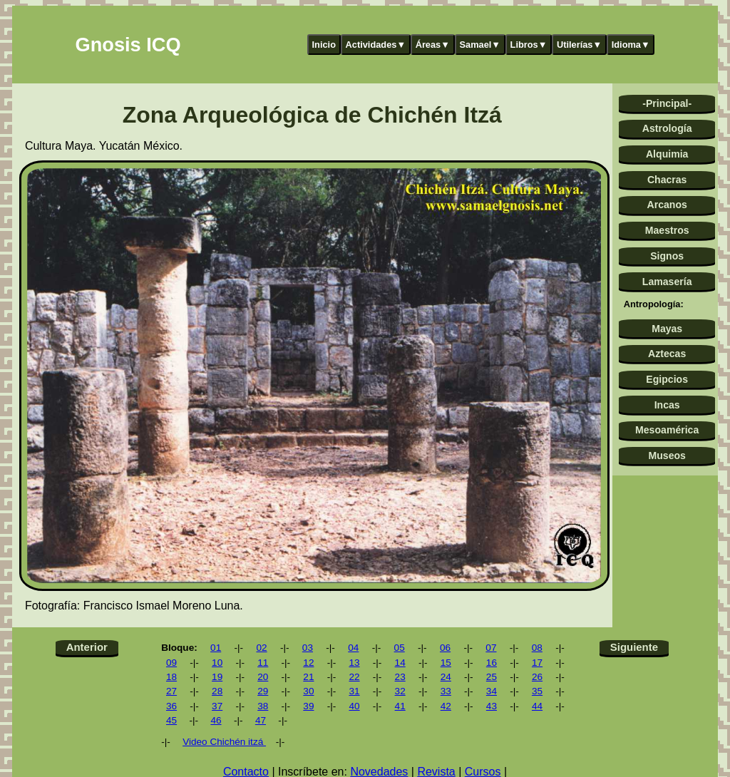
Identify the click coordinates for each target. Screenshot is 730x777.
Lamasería (667, 281)
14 (400, 662)
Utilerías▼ (579, 44)
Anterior (87, 647)
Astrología (667, 128)
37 (217, 706)
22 (354, 676)
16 (491, 662)
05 (399, 647)
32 (400, 691)
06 (445, 647)
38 (262, 706)
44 (537, 706)
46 (215, 720)
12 (308, 662)
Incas (667, 405)
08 (537, 647)
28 (217, 691)
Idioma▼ (631, 44)
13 (354, 662)
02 (261, 647)
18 (171, 676)
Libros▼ (529, 44)
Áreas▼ (433, 44)
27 (171, 691)
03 (307, 647)
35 (537, 691)
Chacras (667, 179)
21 (308, 676)
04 (353, 647)
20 (262, 676)
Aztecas (667, 353)
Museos (666, 455)
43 (491, 706)
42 (446, 706)
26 (537, 676)
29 (262, 691)
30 (308, 691)
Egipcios (667, 379)
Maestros (667, 230)
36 (171, 706)
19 (217, 676)
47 (260, 720)
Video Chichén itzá (224, 741)
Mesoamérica (667, 430)
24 (446, 676)
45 (171, 720)
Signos (667, 256)
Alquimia (667, 154)
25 (491, 676)
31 (354, 691)
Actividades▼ (376, 44)
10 (217, 662)
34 (491, 691)
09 (171, 662)
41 (400, 706)
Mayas (667, 328)
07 (490, 647)
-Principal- (667, 103)
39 (308, 706)
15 (446, 662)
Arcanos (667, 204)
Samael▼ (479, 44)
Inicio (324, 44)
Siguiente (634, 647)
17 (537, 662)
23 (400, 676)
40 (354, 706)
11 (262, 662)
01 (215, 647)
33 (446, 691)
